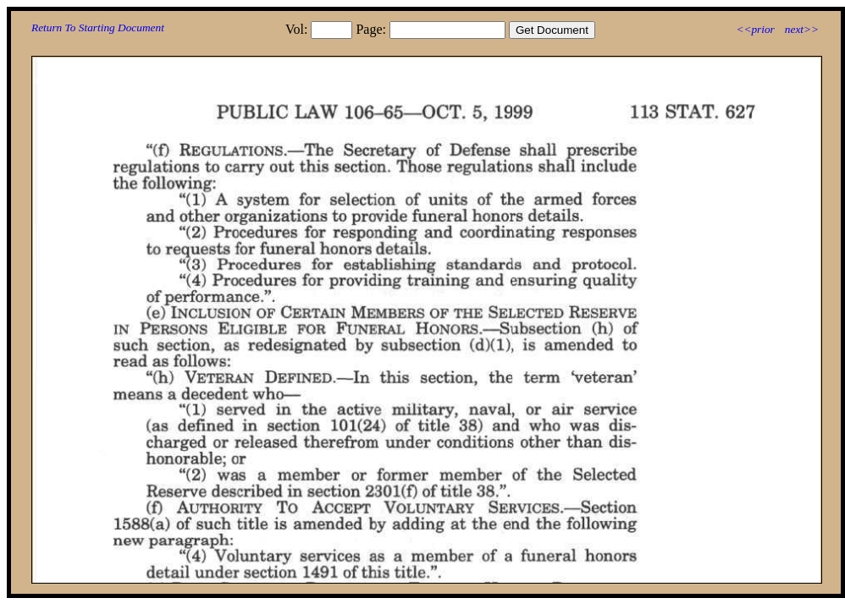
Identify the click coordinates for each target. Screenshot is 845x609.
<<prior (755, 29)
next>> (802, 29)
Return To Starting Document (97, 27)
